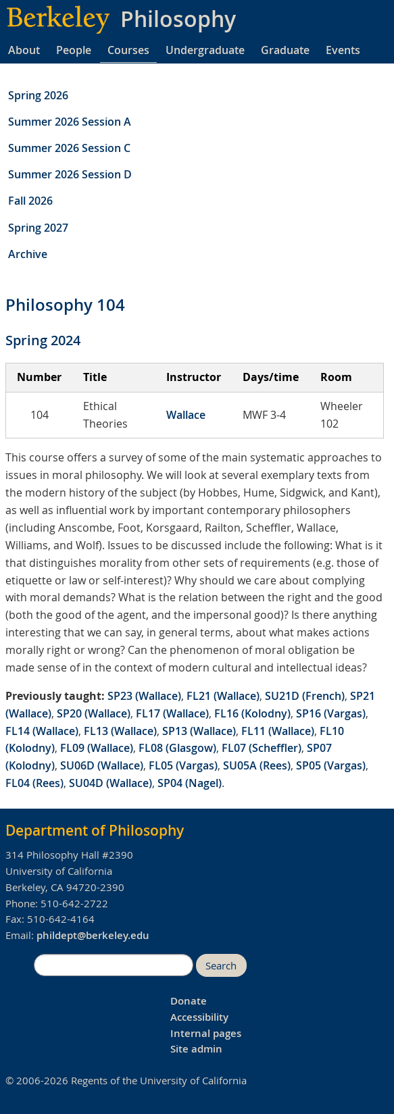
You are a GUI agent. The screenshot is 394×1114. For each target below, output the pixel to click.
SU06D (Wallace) (101, 765)
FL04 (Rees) (34, 783)
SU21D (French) (305, 695)
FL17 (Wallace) (172, 713)
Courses (128, 50)
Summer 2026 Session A (69, 121)
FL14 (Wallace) (41, 731)
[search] (113, 965)
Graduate (285, 50)
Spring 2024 (42, 340)
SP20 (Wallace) (93, 713)
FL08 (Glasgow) (177, 747)
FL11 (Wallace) (277, 731)
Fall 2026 (30, 200)
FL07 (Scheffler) (261, 747)
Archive (27, 254)
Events (343, 50)
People (73, 50)
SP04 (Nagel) (189, 783)
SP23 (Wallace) (144, 695)
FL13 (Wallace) (120, 731)
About (24, 50)
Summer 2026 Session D (70, 174)
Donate (188, 1000)
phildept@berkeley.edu (92, 935)
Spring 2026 (38, 95)
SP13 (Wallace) (199, 731)
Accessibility (199, 1017)
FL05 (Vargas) (183, 765)
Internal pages (205, 1033)
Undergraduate (205, 50)
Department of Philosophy (94, 830)
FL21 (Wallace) (223, 695)
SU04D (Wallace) (110, 783)
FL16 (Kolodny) (252, 713)
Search (221, 965)
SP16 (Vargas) (331, 713)
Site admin (196, 1048)
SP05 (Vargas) (331, 765)
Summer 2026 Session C (69, 148)
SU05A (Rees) (257, 765)
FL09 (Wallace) (96, 747)
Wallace (185, 414)
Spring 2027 (38, 227)
